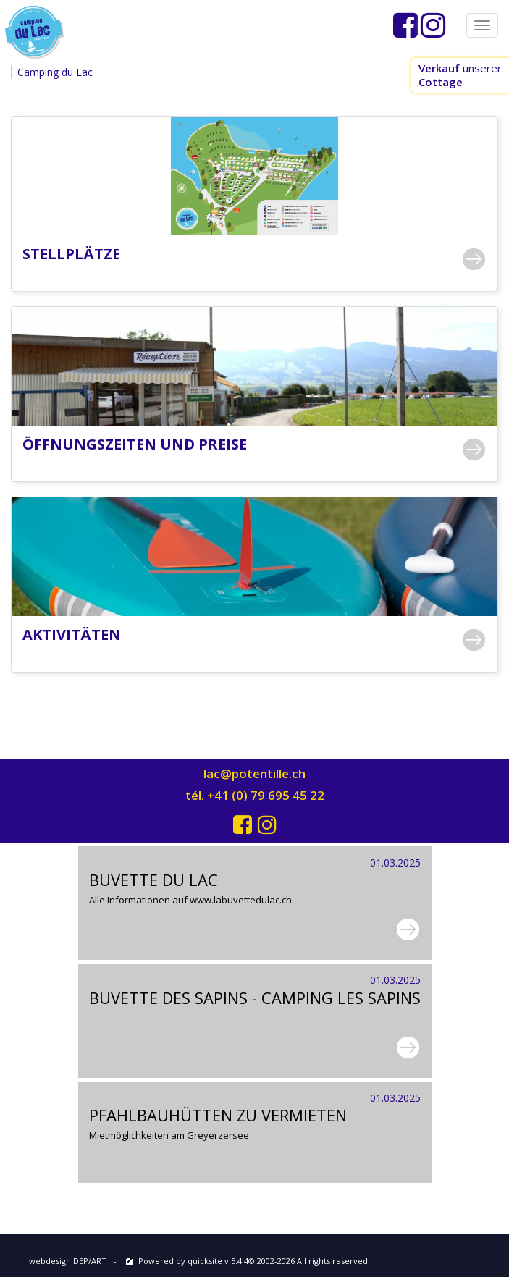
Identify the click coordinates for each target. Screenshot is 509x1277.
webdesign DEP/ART (67, 1260)
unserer (460, 75)
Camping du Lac (55, 72)
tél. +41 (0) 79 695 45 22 (254, 795)
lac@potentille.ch (254, 773)
